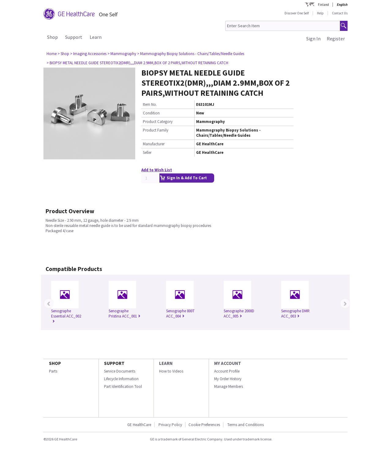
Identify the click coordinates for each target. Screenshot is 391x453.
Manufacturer (154, 144)
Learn (96, 37)
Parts (53, 371)
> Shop (63, 53)
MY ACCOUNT (227, 363)
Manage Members (228, 386)
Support (73, 37)
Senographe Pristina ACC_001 (124, 313)
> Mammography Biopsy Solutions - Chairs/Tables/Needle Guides (190, 53)
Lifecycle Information (121, 378)
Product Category (158, 121)
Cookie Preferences (204, 424)
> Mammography (121, 53)
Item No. (150, 104)
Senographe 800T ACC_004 (180, 313)
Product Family (155, 130)
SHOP (55, 363)
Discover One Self (297, 13)
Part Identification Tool (123, 386)
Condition (151, 113)
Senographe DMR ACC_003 (295, 313)
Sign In (313, 38)
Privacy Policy (170, 424)
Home (52, 53)
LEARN (166, 363)
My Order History (227, 378)
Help (320, 13)
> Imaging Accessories (88, 53)
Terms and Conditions (245, 424)
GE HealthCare (139, 424)
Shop (52, 37)
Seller (147, 152)
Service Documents (119, 371)
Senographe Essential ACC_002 (66, 316)
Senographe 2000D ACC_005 (239, 313)
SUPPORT (114, 363)
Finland (323, 4)
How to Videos (171, 371)
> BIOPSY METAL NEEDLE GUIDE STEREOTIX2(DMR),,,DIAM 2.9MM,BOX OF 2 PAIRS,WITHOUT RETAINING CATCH (137, 62)
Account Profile (227, 371)
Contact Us (340, 13)
